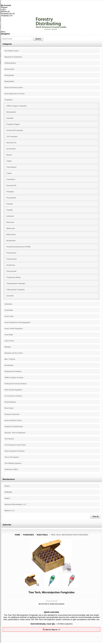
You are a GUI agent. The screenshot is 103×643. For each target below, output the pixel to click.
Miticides (8, 347)
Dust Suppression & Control (15, 93)
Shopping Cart (6, 16)
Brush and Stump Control (14, 87)
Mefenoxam (10, 228)
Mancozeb (10, 222)
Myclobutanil (10, 240)
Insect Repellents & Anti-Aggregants (17, 322)
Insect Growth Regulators (14, 328)
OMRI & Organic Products (14, 377)
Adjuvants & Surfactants (13, 57)
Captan (9, 161)
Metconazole (11, 234)
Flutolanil (9, 204)
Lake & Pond (9, 341)
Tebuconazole (11, 271)
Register (4, 7)
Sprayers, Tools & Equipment (15, 432)
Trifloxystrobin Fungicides (15, 289)
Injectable (9, 118)
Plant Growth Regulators (13, 390)
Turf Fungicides (11, 136)
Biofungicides (9, 75)
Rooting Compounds (12, 414)
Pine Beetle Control (11, 51)
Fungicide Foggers (13, 124)
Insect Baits (9, 334)
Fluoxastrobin (11, 198)
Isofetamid (10, 216)
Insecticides (9, 310)
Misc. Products (10, 359)
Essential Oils (11, 185)
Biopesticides (9, 81)
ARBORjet (8, 492)
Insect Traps (9, 316)
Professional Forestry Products (16, 383)
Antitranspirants (10, 63)
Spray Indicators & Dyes (13, 420)
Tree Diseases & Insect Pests (15, 445)
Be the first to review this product (51, 604)
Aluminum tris (11, 142)
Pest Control (9, 408)
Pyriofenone (10, 265)
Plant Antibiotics (10, 402)
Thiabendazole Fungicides (15, 283)
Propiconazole (11, 259)
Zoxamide (9, 296)
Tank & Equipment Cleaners (15, 451)
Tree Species (9, 439)
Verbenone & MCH (11, 469)
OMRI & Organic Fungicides (16, 106)
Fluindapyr (10, 191)
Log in (3, 9)
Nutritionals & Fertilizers (13, 371)
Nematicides (9, 365)
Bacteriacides (9, 69)
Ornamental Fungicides (14, 130)
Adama (7, 486)
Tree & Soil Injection (12, 457)
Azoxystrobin (11, 149)
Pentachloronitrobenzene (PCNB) (18, 247)
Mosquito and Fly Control (13, 353)
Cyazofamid (10, 179)
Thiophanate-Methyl (13, 277)
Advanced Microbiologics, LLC (15, 504)
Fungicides (8, 100)
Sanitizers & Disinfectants (14, 426)
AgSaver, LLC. (10, 510)
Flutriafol (9, 210)
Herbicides (8, 304)
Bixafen (9, 155)
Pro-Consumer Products (13, 396)
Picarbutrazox (11, 253)
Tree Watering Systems (13, 463)
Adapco (7, 498)
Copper (9, 173)
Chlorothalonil (11, 167)
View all (95, 516)
